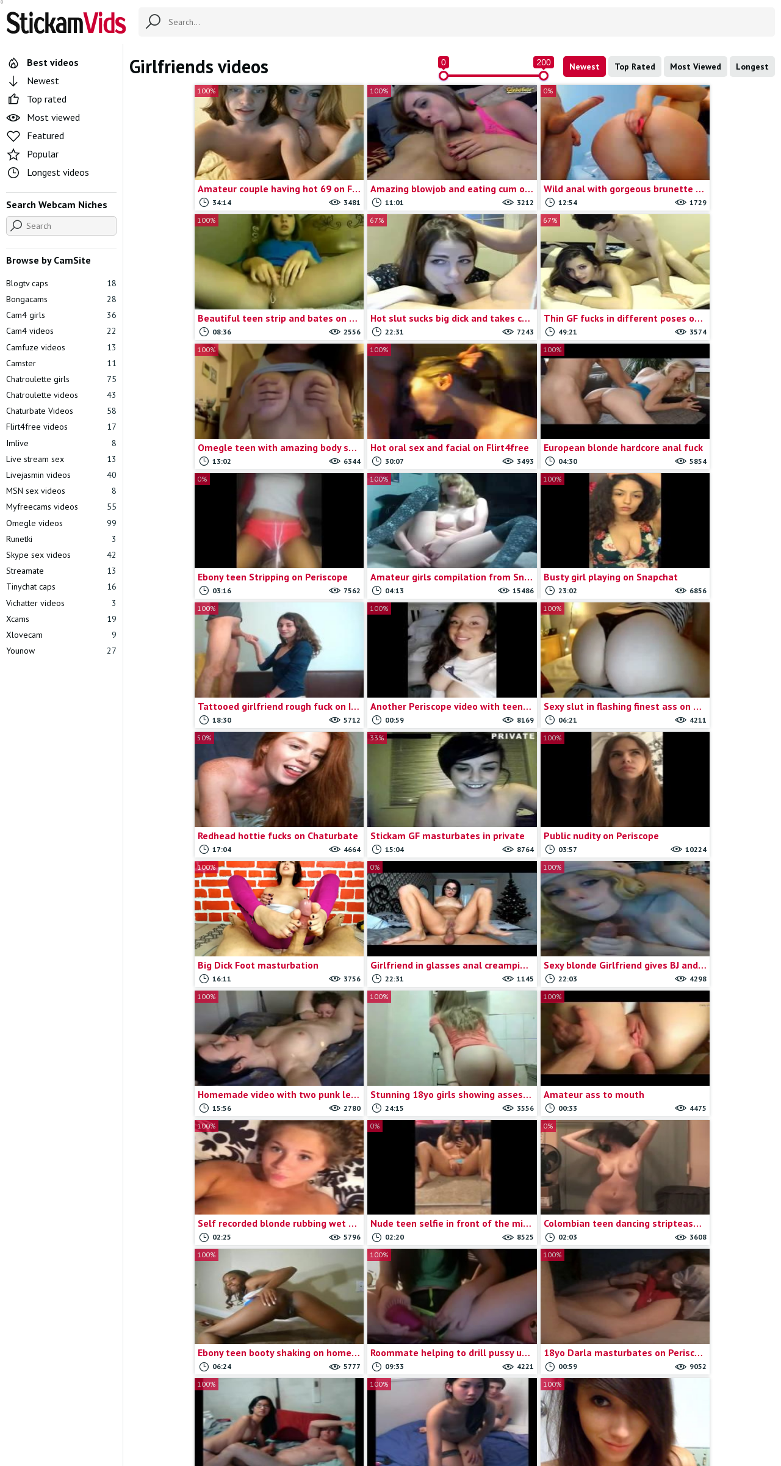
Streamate (61, 570)
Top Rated (634, 66)
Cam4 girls (61, 314)
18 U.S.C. (522, 1396)
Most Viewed (695, 66)
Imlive (61, 443)
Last (505, 1170)
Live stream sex (61, 458)
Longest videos (47, 172)
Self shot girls (535, 1313)
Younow (61, 650)
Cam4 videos (61, 330)
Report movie (411, 1396)
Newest (584, 66)
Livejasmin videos (61, 474)
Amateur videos (186, 1326)
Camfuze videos (61, 347)
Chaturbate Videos (61, 410)
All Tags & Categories (284, 1396)
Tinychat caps (61, 586)
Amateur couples (475, 1313)
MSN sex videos (61, 490)
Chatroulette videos (61, 394)
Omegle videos (61, 523)
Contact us (355, 1396)
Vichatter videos (61, 603)
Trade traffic (471, 1396)
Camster (61, 363)
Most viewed (43, 117)
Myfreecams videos (61, 506)
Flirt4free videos (61, 426)
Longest (752, 66)
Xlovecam (61, 634)
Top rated (36, 99)
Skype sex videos (612, 1313)
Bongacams (61, 299)
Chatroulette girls (61, 379)
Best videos (42, 62)
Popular (32, 154)
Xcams (61, 618)
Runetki (61, 538)
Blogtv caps (61, 283)
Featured (35, 135)
